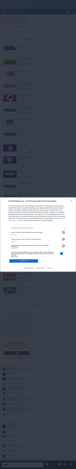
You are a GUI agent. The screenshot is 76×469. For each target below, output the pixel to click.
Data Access (40, 268)
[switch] (62, 232)
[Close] (72, 201)
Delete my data (28, 268)
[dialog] (38, 234)
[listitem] (38, 228)
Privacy (49, 268)
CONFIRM (23, 261)
